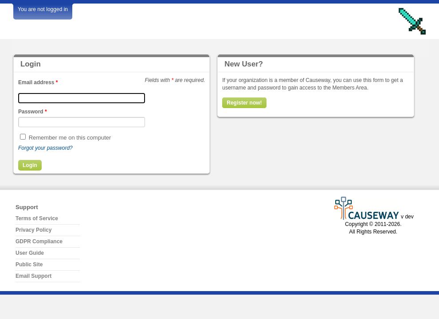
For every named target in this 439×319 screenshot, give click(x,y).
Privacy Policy (33, 230)
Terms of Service (37, 218)
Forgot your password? (45, 148)
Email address (38, 82)
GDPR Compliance (39, 241)
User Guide (30, 253)
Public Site (29, 264)
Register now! (244, 103)
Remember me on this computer (70, 137)
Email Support (33, 276)
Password (32, 112)
